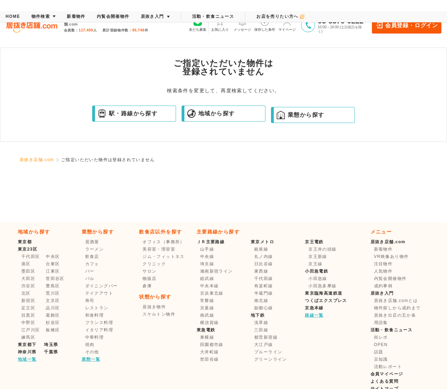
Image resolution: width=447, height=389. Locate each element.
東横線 (207, 337)
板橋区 (53, 329)
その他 (92, 352)
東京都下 (27, 344)
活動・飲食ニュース (392, 329)
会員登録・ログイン (406, 25)
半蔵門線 (263, 293)
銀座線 (261, 249)
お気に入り (220, 24)
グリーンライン (270, 359)
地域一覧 (27, 359)
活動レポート (388, 366)
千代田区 (30, 256)
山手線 (207, 249)
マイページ (287, 24)
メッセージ (242, 24)
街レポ (381, 337)
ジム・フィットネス (163, 256)
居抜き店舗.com (37, 159)
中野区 (28, 322)
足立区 (28, 307)
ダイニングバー (101, 285)
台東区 (53, 263)
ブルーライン (268, 352)
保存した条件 (264, 24)
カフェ (92, 263)
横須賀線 (209, 322)
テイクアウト (99, 293)
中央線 (207, 256)
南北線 (261, 300)
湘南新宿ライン (216, 271)
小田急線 (317, 278)
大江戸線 (263, 344)
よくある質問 (384, 381)
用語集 (381, 322)
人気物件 (383, 271)
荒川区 (53, 293)
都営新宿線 (266, 337)
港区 (26, 263)
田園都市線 (212, 344)
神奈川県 (27, 352)
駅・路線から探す (127, 113)
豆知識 (381, 359)
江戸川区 (30, 329)
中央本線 (209, 285)
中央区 (53, 256)
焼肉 (90, 344)
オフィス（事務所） (163, 241)
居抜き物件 (154, 306)
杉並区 (53, 322)
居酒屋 (92, 241)
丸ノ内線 (263, 256)
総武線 (207, 278)
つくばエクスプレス (326, 300)
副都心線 (263, 307)
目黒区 (28, 315)
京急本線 (314, 307)
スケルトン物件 (158, 314)
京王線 (315, 263)
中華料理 (94, 337)
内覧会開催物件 (390, 278)
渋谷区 (28, 285)
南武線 (207, 315)
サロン (149, 271)
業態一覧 (91, 359)
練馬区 (28, 337)
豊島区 (53, 285)
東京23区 (27, 249)
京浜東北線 (212, 293)
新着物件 (383, 249)
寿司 (90, 300)
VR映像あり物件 (391, 256)
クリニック (154, 263)
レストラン (97, 307)
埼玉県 (51, 344)
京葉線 (207, 307)
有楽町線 (263, 285)
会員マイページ (387, 374)
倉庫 (147, 285)
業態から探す (300, 115)
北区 (26, 293)
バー (90, 271)
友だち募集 (197, 24)
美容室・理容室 (158, 249)
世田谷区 (55, 278)
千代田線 (263, 278)
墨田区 (28, 271)
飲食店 (92, 256)
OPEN (381, 344)
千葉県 (51, 352)
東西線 (261, 271)
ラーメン (94, 249)
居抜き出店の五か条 (395, 315)
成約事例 (383, 285)
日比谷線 (263, 263)
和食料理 (94, 315)
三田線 (261, 329)
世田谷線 (209, 359)
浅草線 (261, 322)
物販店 (149, 278)
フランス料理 (99, 322)
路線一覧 (314, 315)
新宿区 (28, 300)
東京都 (25, 241)
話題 (378, 352)
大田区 (28, 278)
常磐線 (207, 300)
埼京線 (207, 263)
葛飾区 (53, 315)
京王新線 (317, 256)
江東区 (53, 271)
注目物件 (383, 263)
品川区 (53, 307)
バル (90, 278)
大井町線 (209, 352)
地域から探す (211, 113)
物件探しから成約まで (397, 307)
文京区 (53, 300)
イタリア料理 (99, 329)
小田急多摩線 (322, 285)
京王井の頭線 (322, 249)
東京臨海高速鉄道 (323, 293)
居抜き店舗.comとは (396, 300)
